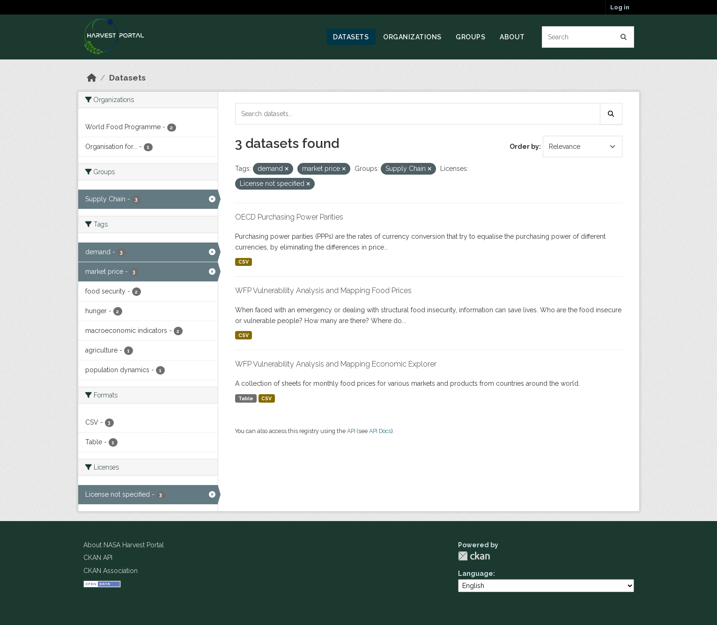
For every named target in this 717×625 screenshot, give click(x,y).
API (351, 430)
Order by (524, 146)
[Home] (91, 77)
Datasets (351, 37)
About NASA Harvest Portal (123, 545)
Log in (619, 7)
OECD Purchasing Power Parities (289, 217)
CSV (243, 262)
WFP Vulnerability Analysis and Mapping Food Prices (323, 290)
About (512, 37)
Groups (470, 37)
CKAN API (97, 557)
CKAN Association (110, 570)
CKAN (474, 556)
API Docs (380, 430)
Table (245, 398)
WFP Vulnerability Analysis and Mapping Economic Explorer (335, 364)
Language (475, 573)
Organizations (412, 37)
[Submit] (623, 37)
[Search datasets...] (588, 37)
